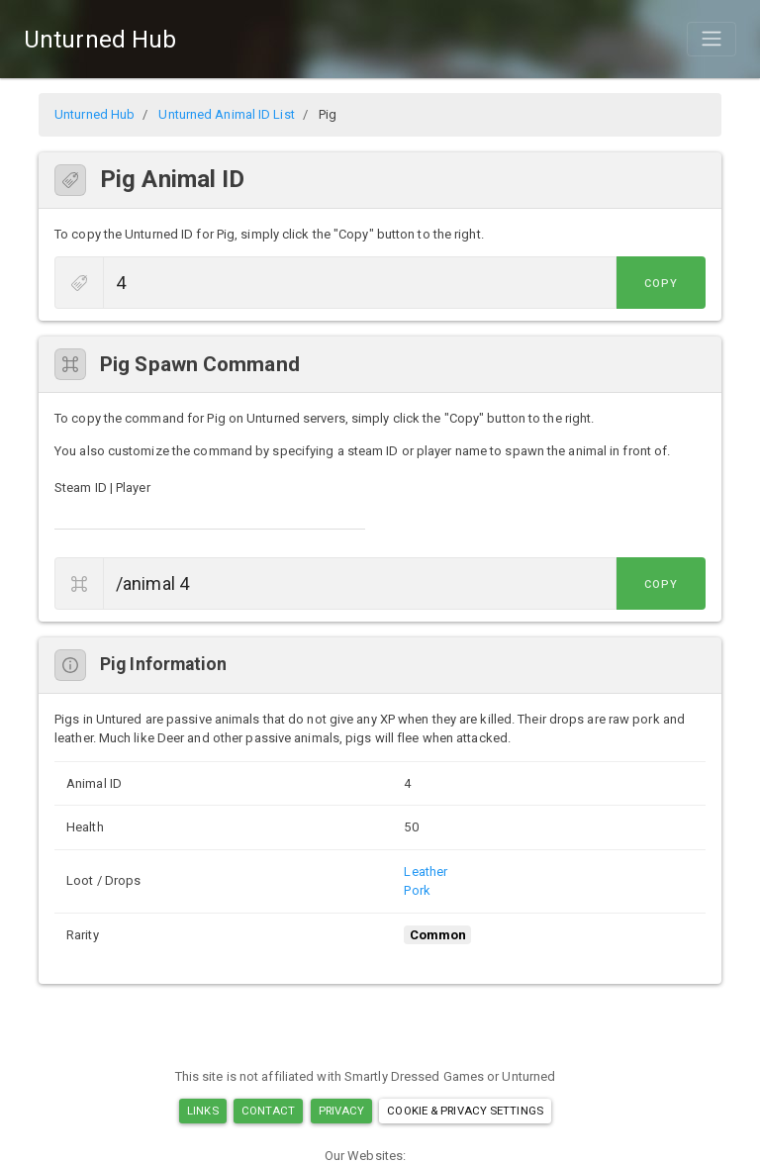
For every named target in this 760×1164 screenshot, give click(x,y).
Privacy (342, 1110)
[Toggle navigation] (711, 38)
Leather (425, 871)
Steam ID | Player (102, 487)
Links (203, 1110)
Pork (416, 890)
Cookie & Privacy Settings (465, 1110)
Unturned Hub (100, 39)
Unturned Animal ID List (226, 114)
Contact (268, 1110)
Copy (661, 283)
